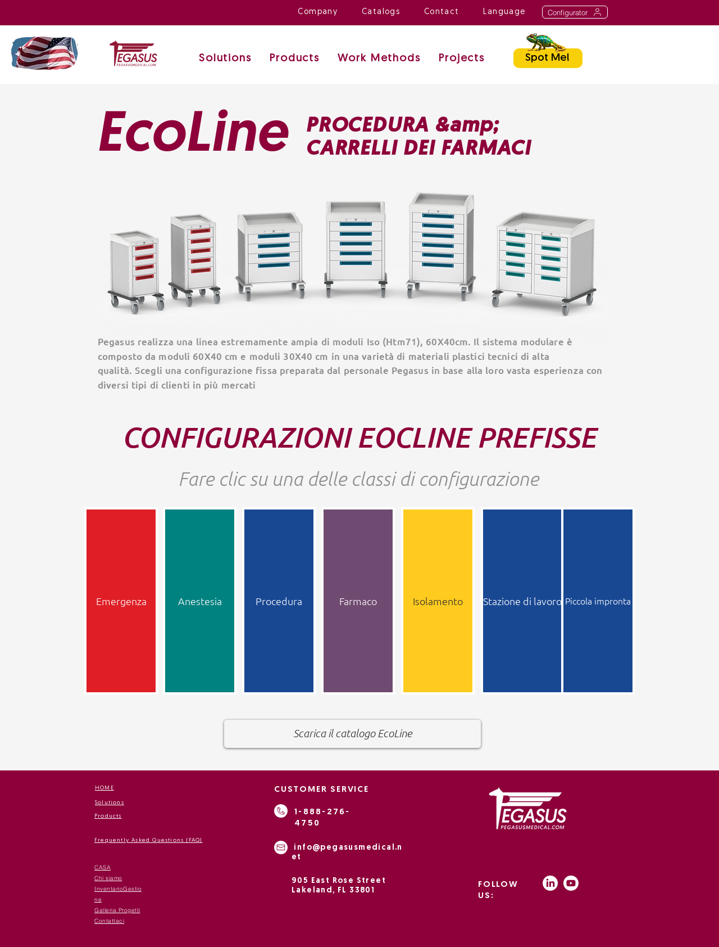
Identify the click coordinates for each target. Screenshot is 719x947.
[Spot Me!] (548, 58)
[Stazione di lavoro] (522, 601)
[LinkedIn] (550, 883)
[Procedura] (279, 601)
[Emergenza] (121, 601)
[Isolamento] (438, 601)
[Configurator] (575, 12)
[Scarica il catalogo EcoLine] (352, 734)
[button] (379, 59)
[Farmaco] (358, 601)
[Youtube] (571, 883)
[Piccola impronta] (598, 601)
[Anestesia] (199, 601)
